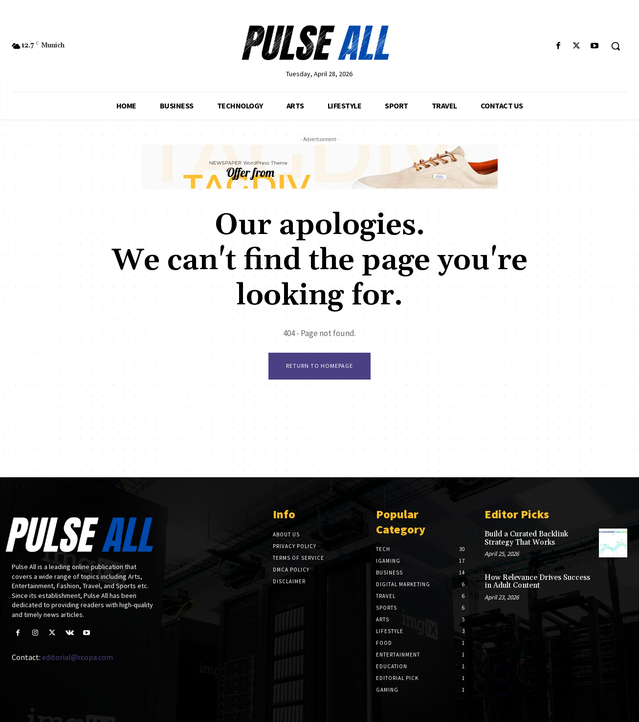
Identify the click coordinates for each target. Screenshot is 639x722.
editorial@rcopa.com (77, 657)
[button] (615, 46)
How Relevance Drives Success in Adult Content (537, 582)
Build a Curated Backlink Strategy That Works (526, 538)
